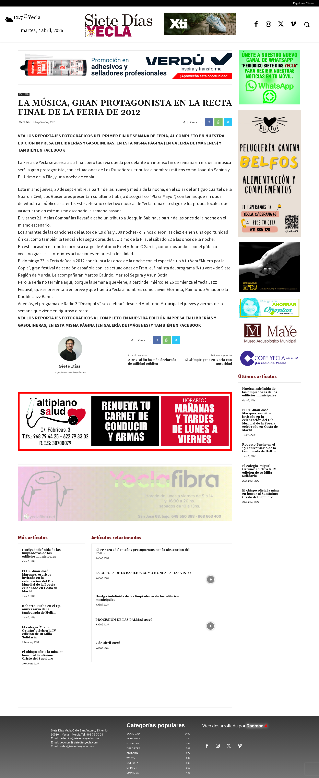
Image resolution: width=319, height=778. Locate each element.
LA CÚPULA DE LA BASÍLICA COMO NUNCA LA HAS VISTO (143, 573)
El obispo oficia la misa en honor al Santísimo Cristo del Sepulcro (42, 655)
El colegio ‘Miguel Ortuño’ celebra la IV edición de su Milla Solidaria (39, 632)
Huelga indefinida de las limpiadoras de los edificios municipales (41, 553)
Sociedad (23, 94)
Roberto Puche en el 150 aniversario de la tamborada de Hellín (41, 609)
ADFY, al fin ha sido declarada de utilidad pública (152, 362)
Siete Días (24, 122)
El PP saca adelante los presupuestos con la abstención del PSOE (142, 551)
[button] (306, 24)
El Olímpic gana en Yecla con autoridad (208, 362)
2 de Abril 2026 (107, 643)
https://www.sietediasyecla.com (70, 372)
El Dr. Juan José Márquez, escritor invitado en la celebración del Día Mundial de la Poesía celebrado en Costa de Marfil (40, 581)
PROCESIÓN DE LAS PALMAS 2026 (123, 620)
